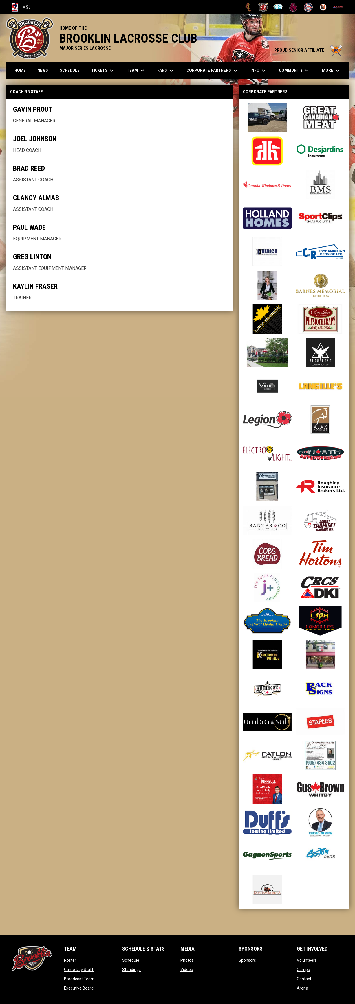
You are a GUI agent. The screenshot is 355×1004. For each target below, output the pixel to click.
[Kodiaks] (293, 7)
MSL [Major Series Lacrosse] (21, 7)
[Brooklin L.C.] (263, 7)
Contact (304, 979)
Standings (131, 969)
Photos (186, 960)
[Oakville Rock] (308, 7)
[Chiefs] (278, 7)
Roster (70, 960)
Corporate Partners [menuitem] (212, 70)
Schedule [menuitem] (70, 70)
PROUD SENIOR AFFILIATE (308, 50)
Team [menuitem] (136, 70)
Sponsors (247, 960)
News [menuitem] (42, 70)
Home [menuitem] (20, 70)
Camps (303, 969)
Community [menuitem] (294, 70)
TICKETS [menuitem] (103, 70)
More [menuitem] (331, 70)
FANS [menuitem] (166, 70)
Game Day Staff (79, 969)
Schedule (130, 960)
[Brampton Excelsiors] (248, 7)
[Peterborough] (338, 7)
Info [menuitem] (258, 70)
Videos (186, 969)
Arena (302, 988)
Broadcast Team (79, 979)
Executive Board (79, 988)
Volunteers (307, 960)
